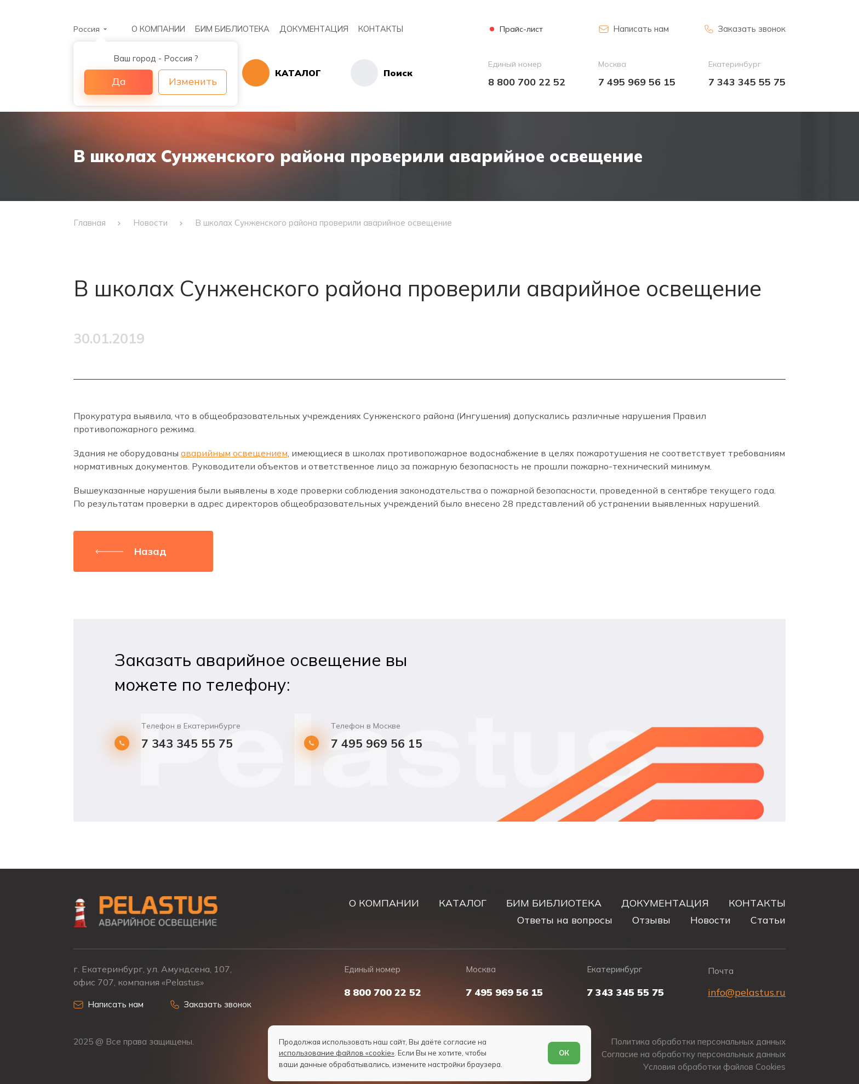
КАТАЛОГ (462, 903)
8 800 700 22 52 (526, 82)
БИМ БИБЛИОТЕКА (232, 29)
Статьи (768, 920)
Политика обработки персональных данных (698, 1041)
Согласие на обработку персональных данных (694, 1054)
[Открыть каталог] (281, 73)
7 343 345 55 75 (747, 82)
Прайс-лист (521, 29)
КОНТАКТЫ (380, 29)
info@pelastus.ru (747, 992)
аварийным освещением (234, 453)
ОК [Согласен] (564, 1052)
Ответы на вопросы (564, 920)
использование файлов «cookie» (336, 1052)
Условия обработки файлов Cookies (714, 1067)
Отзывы (651, 920)
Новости (710, 920)
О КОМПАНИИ (158, 29)
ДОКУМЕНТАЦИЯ (313, 29)
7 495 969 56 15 (636, 82)
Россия (86, 29)
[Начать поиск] (367, 73)
